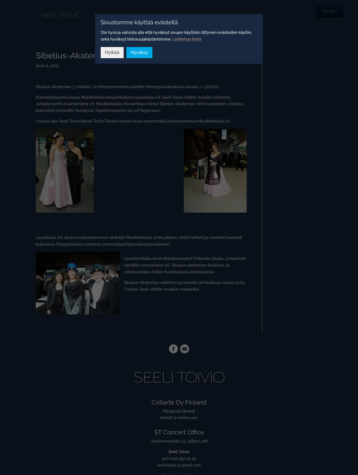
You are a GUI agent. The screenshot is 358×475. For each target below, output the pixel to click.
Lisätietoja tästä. (187, 39)
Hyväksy (139, 52)
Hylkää (112, 52)
